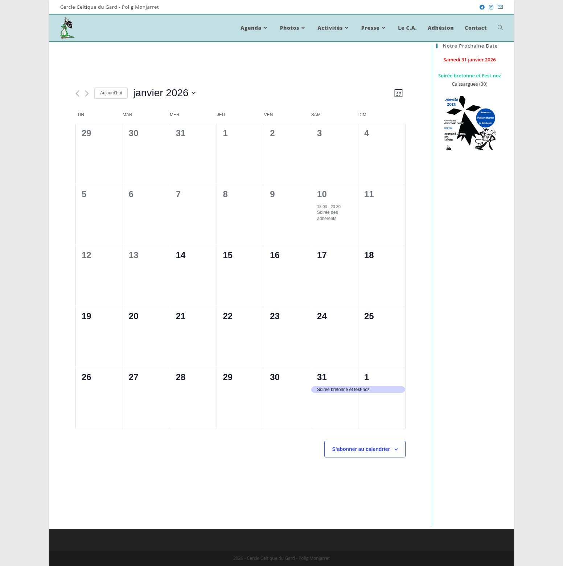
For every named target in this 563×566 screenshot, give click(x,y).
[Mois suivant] (87, 93)
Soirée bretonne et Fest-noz (469, 75)
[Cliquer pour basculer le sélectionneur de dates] (164, 93)
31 (322, 377)
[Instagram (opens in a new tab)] (491, 7)
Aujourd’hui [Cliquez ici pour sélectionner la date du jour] (111, 92)
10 (322, 194)
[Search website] (500, 28)
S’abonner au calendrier (361, 449)
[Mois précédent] (77, 93)
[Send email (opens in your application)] (499, 7)
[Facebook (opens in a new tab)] (482, 7)
